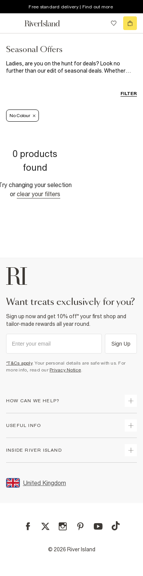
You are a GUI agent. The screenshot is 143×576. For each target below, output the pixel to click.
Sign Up (120, 344)
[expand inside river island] (131, 450)
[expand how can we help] (131, 401)
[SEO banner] (71, 67)
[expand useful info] (131, 425)
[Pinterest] (80, 526)
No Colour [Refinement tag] (22, 115)
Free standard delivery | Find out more (71, 7)
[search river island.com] (98, 23)
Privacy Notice (65, 370)
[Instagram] (63, 526)
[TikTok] (115, 525)
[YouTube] (98, 526)
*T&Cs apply (19, 363)
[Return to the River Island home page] (47, 23)
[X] (45, 526)
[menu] (13, 23)
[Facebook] (28, 526)
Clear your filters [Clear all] (38, 193)
